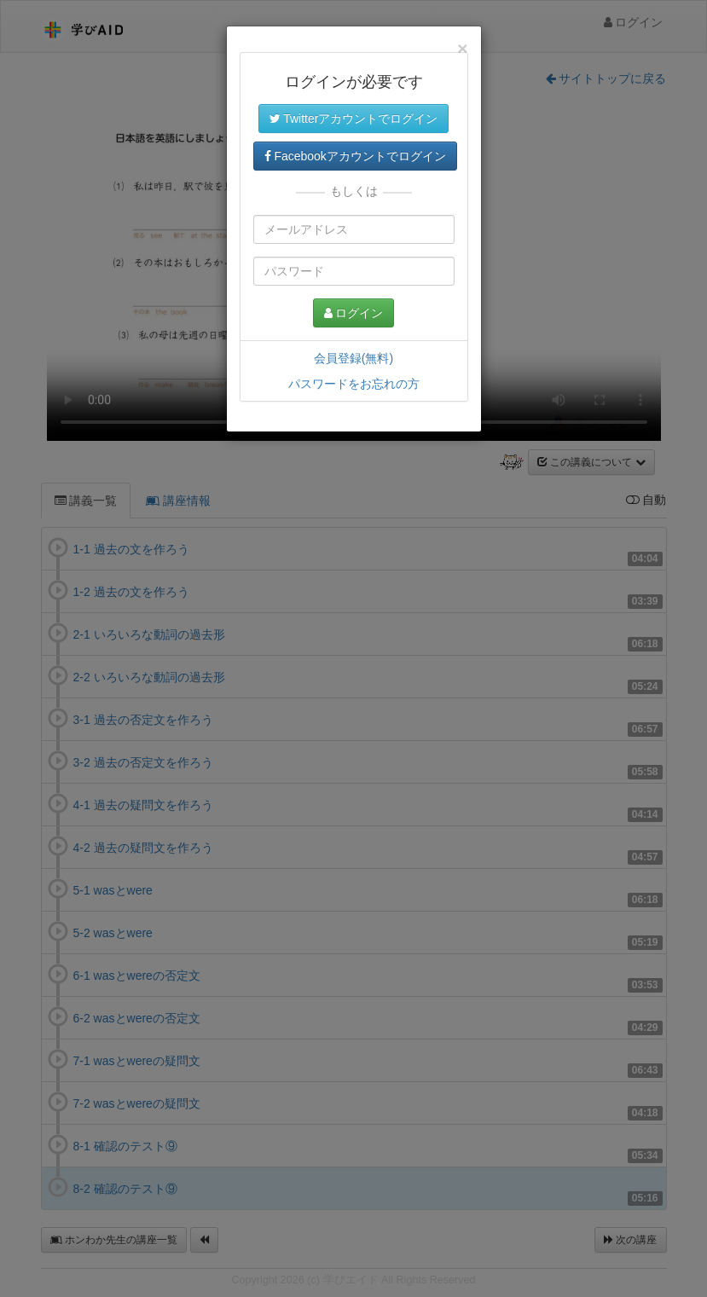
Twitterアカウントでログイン (353, 118)
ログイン (354, 313)
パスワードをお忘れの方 (354, 384)
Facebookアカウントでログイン (355, 156)
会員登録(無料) (353, 358)
